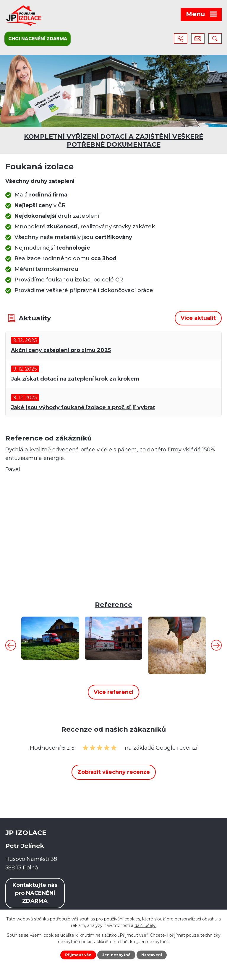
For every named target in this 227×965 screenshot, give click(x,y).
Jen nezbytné (116, 955)
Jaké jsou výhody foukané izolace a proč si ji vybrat (83, 407)
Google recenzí (176, 747)
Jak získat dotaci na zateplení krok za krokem (75, 379)
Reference (113, 604)
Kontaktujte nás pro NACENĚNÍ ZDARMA (34, 893)
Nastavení (151, 955)
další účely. (145, 925)
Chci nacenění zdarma (38, 38)
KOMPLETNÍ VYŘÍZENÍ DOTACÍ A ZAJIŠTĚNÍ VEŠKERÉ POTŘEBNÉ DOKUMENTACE (113, 140)
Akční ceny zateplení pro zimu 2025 (61, 350)
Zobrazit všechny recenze (113, 772)
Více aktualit (198, 318)
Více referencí (113, 692)
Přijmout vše (78, 955)
